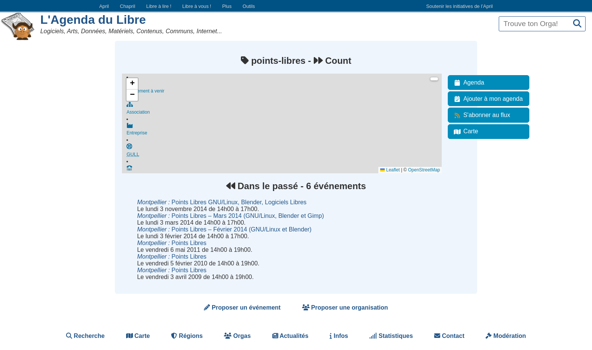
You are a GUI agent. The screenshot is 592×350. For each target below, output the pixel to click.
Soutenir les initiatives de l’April (459, 6)
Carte (464, 131)
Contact (449, 336)
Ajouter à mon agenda (487, 99)
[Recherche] (577, 24)
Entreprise (284, 131)
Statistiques (391, 336)
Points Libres (172, 243)
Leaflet (389, 170)
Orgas (237, 336)
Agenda (467, 82)
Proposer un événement (242, 307)
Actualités (290, 336)
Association (284, 109)
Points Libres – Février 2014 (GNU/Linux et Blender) (224, 229)
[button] (132, 83)
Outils (248, 6)
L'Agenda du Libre (93, 19)
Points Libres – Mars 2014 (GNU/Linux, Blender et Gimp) (230, 216)
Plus (226, 6)
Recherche (85, 336)
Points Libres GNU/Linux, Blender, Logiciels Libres (222, 202)
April (104, 6)
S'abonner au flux (480, 115)
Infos (339, 336)
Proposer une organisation (345, 307)
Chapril (128, 6)
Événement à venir (284, 87)
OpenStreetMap (424, 170)
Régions (187, 336)
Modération (506, 336)
